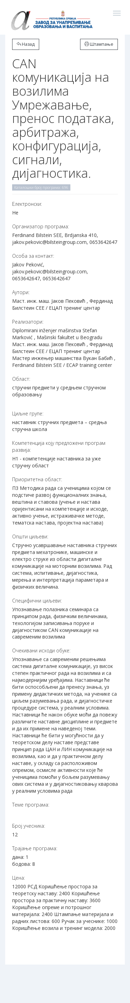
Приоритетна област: (37, 479)
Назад (26, 44)
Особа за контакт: (33, 256)
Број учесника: (28, 825)
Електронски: (27, 204)
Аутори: (20, 292)
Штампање (99, 44)
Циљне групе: (27, 413)
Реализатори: (27, 321)
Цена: (18, 877)
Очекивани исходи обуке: (41, 650)
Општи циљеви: (30, 536)
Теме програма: (30, 804)
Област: (21, 379)
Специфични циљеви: (37, 600)
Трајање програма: (34, 848)
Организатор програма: (40, 226)
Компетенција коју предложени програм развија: (58, 446)
